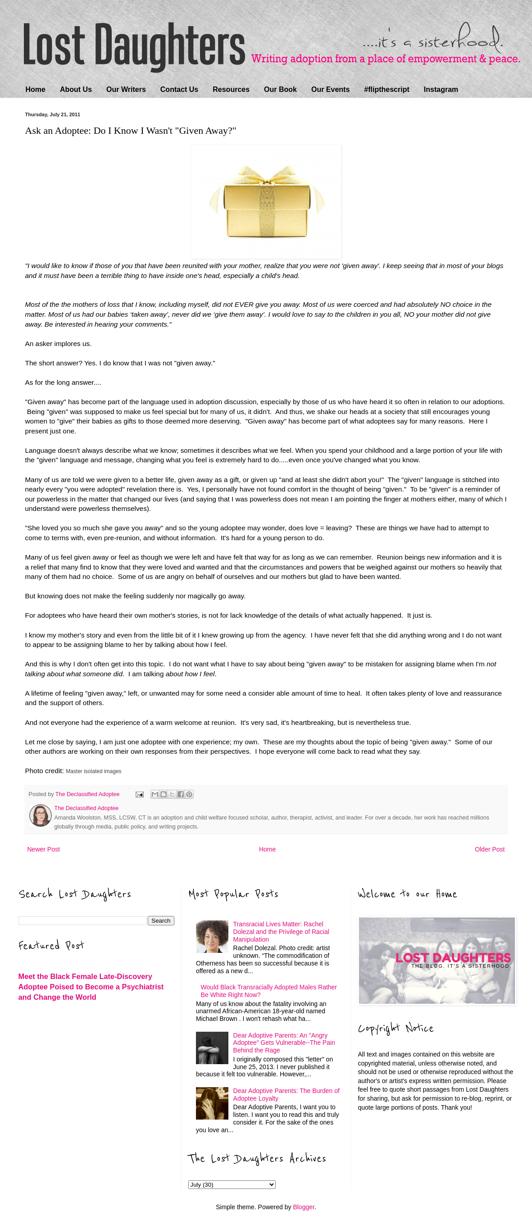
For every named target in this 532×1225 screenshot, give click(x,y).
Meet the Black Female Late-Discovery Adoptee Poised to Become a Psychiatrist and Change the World (91, 986)
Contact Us (179, 89)
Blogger (303, 1207)
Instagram (441, 89)
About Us (76, 89)
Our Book (280, 89)
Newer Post (43, 849)
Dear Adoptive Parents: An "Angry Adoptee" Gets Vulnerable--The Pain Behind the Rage (284, 1043)
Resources (231, 89)
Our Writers (126, 89)
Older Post (490, 849)
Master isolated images (93, 771)
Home (35, 89)
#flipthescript (386, 89)
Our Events (330, 89)
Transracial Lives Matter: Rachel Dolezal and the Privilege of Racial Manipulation (281, 931)
